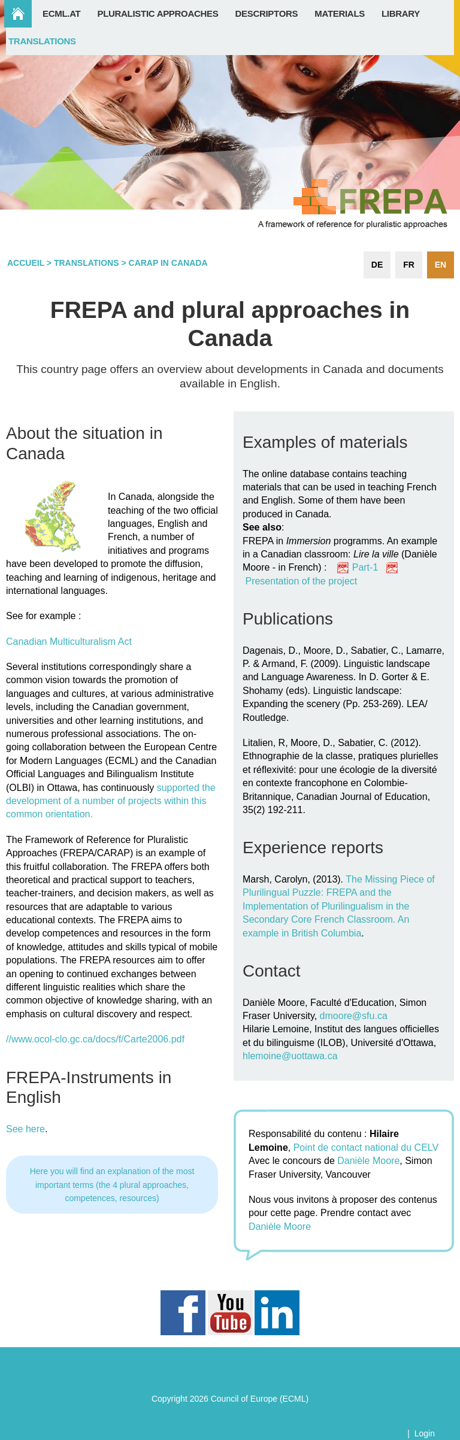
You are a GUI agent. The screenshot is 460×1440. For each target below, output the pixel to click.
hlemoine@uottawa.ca (290, 1056)
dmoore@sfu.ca (354, 1016)
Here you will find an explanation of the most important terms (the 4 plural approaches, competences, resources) (112, 1184)
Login (424, 1433)
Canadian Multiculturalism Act (69, 641)
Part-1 (369, 567)
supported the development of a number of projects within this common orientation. (111, 801)
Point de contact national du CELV (366, 1147)
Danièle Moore (368, 1161)
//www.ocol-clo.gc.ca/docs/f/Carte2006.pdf (95, 1039)
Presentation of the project (301, 581)
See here (25, 1129)
